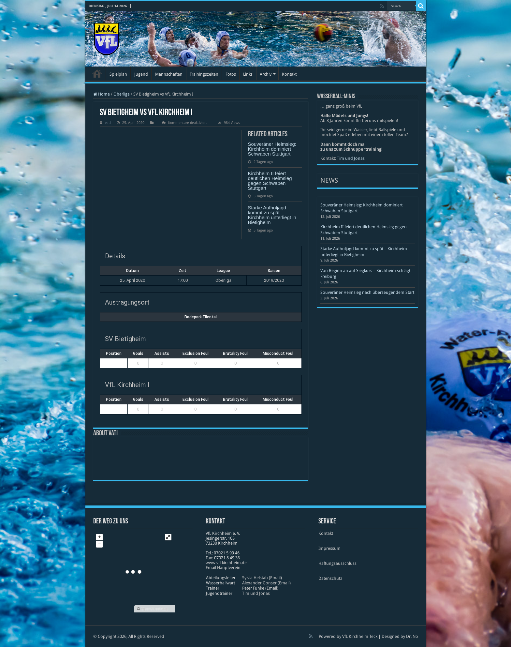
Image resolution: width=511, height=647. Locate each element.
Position (114, 353)
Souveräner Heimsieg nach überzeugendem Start (367, 292)
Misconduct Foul (278, 353)
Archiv (265, 74)
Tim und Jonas (351, 158)
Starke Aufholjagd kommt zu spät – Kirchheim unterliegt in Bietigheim (272, 215)
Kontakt (289, 74)
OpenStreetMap (154, 609)
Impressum (329, 548)
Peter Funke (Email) (260, 588)
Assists (161, 353)
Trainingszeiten (204, 74)
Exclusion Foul (195, 353)
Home (101, 94)
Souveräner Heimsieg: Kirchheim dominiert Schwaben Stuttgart (272, 149)
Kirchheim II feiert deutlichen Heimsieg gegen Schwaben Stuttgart (270, 181)
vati (108, 123)
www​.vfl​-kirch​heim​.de (226, 562)
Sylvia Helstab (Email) (262, 577)
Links (248, 74)
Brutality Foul (235, 353)
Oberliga (121, 94)
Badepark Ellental (200, 317)
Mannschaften (168, 74)
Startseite (97, 73)
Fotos (231, 74)
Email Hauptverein (223, 567)
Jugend (141, 74)
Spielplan (118, 74)
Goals (138, 353)
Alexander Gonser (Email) (266, 582)
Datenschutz (330, 578)
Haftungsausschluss (337, 563)
